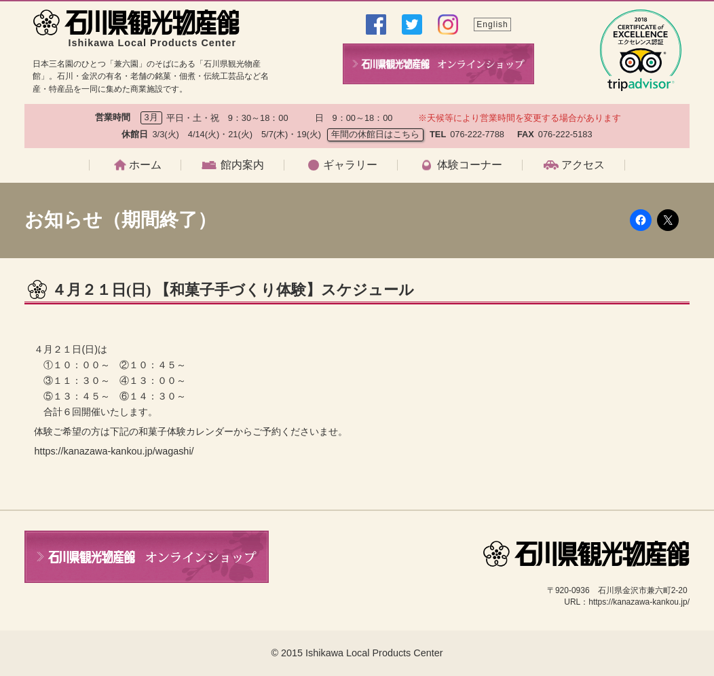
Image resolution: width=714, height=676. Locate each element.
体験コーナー (469, 165)
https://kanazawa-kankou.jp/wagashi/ (113, 451)
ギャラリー (350, 165)
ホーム (145, 165)
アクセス (583, 165)
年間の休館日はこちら (375, 134)
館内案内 (242, 165)
